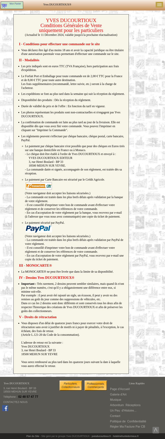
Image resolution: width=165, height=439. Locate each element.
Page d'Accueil (120, 389)
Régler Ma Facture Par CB (127, 426)
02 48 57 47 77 (28, 396)
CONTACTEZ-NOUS (15, 402)
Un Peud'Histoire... (123, 410)
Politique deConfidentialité (128, 421)
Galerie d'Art (118, 394)
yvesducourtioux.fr (101, 436)
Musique (115, 399)
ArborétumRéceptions (125, 405)
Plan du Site (32, 436)
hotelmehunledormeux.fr (126, 436)
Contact (115, 416)
